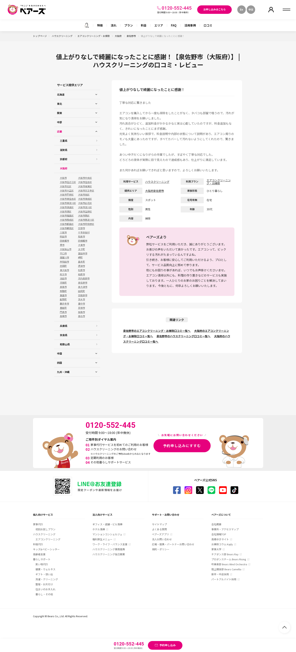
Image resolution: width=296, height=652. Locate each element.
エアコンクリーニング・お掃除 (94, 35)
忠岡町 (63, 265)
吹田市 (63, 236)
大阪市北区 (65, 186)
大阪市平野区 (67, 194)
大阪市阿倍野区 (86, 224)
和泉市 (81, 236)
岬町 (80, 257)
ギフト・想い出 (44, 574)
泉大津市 (82, 286)
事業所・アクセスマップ (225, 529)
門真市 (63, 312)
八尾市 (63, 232)
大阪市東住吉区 (68, 198)
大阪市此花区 (85, 203)
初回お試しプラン (45, 529)
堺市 (62, 244)
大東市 (81, 244)
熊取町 (63, 291)
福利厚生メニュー (102, 539)
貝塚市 (81, 307)
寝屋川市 (64, 257)
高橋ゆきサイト (220, 539)
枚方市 (63, 274)
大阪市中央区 (85, 177)
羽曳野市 (82, 295)
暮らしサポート (41, 559)
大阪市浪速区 (67, 207)
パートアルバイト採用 (223, 579)
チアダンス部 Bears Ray (224, 554)
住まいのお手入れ (45, 589)
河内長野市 (84, 278)
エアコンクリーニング (47, 539)
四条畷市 (64, 240)
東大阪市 (64, 270)
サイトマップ (159, 524)
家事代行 (38, 524)
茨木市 (81, 299)
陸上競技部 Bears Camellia (226, 569)
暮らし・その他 (44, 594)
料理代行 (38, 544)
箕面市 (63, 295)
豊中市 (81, 303)
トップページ (40, 35)
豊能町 (63, 307)
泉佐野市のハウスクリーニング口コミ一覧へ (184, 336)
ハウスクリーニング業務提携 (108, 549)
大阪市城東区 (85, 186)
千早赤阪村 (84, 232)
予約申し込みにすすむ (182, 445)
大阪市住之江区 (68, 182)
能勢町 (63, 299)
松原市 (81, 270)
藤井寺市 (64, 303)
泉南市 (63, 286)
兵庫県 (63, 326)
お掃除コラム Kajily (222, 544)
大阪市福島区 (67, 215)
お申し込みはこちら (214, 9)
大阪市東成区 (85, 198)
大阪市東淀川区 (68, 203)
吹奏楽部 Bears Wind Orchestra (229, 564)
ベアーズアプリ (160, 534)
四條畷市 (82, 240)
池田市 (63, 278)
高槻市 (63, 316)
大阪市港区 (65, 211)
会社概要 (216, 524)
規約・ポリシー (160, 549)
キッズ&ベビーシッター (46, 549)
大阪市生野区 (85, 211)
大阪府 (118, 35)
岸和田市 (64, 261)
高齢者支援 (39, 554)
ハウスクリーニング (62, 35)
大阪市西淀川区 (86, 219)
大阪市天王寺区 (86, 190)
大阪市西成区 (67, 219)
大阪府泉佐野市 (154, 191)
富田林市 (82, 253)
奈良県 (63, 335)
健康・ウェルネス (45, 569)
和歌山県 (65, 344)
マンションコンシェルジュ (107, 534)
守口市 (63, 253)
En (241, 9)
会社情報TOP (218, 534)
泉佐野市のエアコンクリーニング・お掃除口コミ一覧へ (157, 331)
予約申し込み (167, 645)
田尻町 (81, 291)
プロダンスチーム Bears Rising (228, 559)
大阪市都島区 (67, 224)
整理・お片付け (44, 584)
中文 (250, 9)
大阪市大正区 (67, 190)
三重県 (63, 140)
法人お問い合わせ (162, 539)
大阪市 (63, 177)
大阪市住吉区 (85, 182)
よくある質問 (159, 529)
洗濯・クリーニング (46, 579)
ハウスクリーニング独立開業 (108, 554)
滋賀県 (63, 150)
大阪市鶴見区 (67, 228)
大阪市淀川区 (85, 207)
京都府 (63, 159)
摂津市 (81, 265)
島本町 (81, 261)
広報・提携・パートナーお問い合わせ (173, 544)
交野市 (81, 228)
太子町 (81, 249)
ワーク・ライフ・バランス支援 (109, 544)
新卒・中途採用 (220, 574)
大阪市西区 (84, 215)
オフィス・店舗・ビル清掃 (107, 524)
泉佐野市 (131, 35)
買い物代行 (41, 564)
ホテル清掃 (98, 529)
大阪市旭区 (84, 194)
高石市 (81, 316)
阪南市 (81, 312)
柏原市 (81, 274)
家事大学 (216, 549)
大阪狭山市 (65, 249)
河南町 (63, 282)
